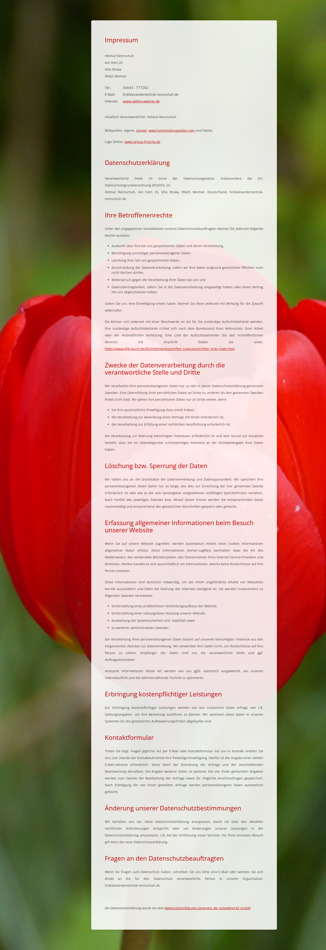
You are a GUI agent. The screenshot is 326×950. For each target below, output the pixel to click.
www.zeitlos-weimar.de (141, 101)
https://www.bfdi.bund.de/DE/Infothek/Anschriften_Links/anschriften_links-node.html (170, 349)
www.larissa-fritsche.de (142, 142)
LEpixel (141, 130)
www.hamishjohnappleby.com (171, 130)
